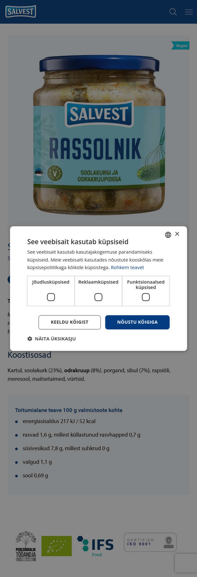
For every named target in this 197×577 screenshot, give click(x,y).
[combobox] (168, 235)
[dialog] (98, 288)
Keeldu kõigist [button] (70, 322)
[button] (51, 338)
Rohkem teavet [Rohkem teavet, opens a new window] (127, 267)
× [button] (177, 234)
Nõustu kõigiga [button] (137, 322)
